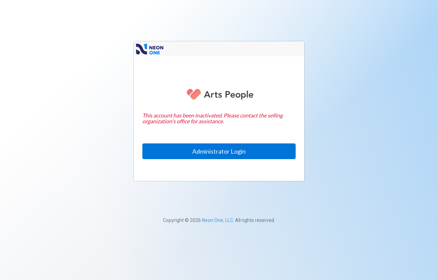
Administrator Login (219, 151)
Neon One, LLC (217, 220)
